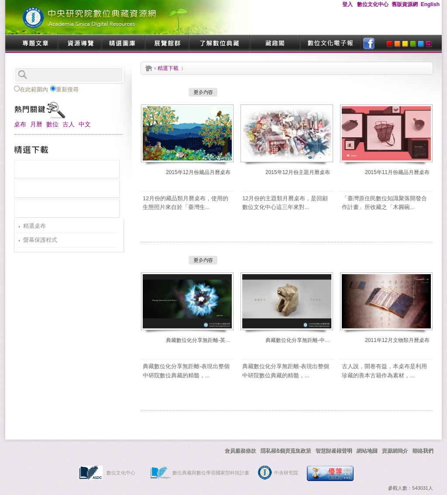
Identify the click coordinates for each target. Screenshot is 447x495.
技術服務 (79, 450)
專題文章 (36, 44)
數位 (52, 124)
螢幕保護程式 (40, 240)
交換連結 (184, 450)
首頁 (149, 68)
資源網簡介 (395, 450)
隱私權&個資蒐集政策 (285, 450)
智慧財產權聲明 (333, 450)
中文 (85, 124)
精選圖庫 (123, 44)
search (108, 75)
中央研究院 (286, 472)
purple (428, 43)
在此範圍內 (31, 89)
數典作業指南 (131, 450)
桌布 (20, 124)
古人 (68, 124)
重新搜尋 (64, 89)
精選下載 (168, 68)
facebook (369, 44)
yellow (405, 43)
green (412, 43)
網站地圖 (366, 450)
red (389, 43)
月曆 (36, 124)
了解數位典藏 (219, 44)
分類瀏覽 (67, 208)
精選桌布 (34, 226)
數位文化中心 (121, 472)
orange (397, 43)
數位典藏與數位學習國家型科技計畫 (210, 472)
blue (420, 43)
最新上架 (67, 169)
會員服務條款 (240, 450)
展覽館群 (167, 44)
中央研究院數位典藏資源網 (127, 17)
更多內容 (203, 92)
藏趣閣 (275, 44)
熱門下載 (67, 189)
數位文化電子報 (330, 44)
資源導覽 (79, 44)
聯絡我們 (422, 450)
